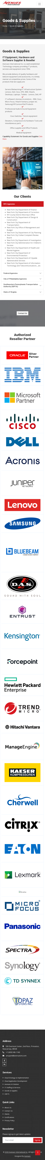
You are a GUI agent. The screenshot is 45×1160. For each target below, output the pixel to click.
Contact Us (22, 313)
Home (5, 26)
